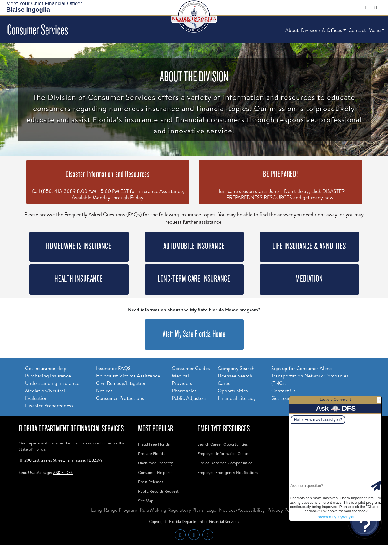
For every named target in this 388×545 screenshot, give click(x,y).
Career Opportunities (233, 387)
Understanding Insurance (52, 383)
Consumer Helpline (155, 472)
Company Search (236, 368)
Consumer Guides (191, 368)
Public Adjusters (189, 398)
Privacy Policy (282, 510)
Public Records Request (158, 491)
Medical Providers (182, 379)
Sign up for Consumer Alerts (302, 368)
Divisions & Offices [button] (321, 30)
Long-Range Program (114, 510)
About (292, 30)
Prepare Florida (151, 453)
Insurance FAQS (113, 368)
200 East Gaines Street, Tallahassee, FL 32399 (60, 460)
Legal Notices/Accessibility (235, 510)
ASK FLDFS (63, 472)
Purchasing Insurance (48, 375)
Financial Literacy (237, 398)
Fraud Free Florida (154, 444)
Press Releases (150, 482)
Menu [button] (374, 30)
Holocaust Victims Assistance (128, 375)
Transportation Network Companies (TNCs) (309, 379)
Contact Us (283, 390)
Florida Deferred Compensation (225, 463)
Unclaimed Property (155, 463)
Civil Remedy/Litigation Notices (121, 387)
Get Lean (281, 398)
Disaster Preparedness (49, 405)
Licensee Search (235, 375)
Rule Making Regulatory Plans (172, 510)
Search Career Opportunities (223, 444)
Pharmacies (184, 390)
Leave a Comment (335, 399)
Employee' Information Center (224, 453)
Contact (357, 30)
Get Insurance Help (46, 368)
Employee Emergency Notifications (228, 472)
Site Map (145, 500)
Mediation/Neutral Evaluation (45, 394)
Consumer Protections (120, 398)
